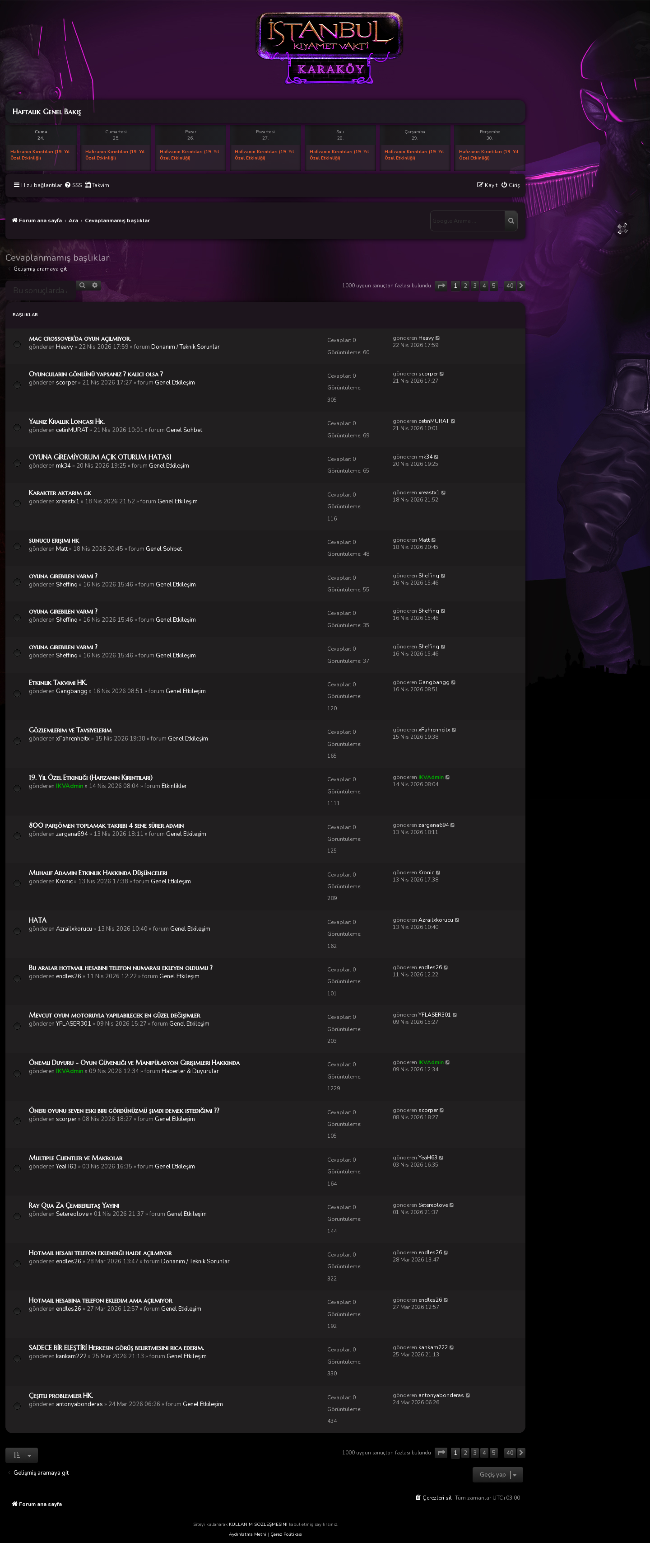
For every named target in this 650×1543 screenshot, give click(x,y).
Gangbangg (72, 691)
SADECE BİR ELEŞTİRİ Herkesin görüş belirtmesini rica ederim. (116, 1348)
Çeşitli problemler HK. (61, 1396)
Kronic (64, 881)
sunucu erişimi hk (54, 540)
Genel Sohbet (184, 430)
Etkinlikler (174, 786)
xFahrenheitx (73, 739)
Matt (62, 549)
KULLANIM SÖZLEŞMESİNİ (258, 1524)
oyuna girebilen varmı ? (63, 576)
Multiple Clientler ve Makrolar (75, 1158)
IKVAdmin (70, 786)
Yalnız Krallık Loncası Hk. (67, 421)
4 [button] (484, 286)
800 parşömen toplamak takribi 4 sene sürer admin (106, 825)
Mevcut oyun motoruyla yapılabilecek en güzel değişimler (114, 1015)
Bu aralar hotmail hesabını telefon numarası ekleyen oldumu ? (121, 968)
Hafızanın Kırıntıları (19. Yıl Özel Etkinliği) (40, 155)
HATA (37, 920)
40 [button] (510, 286)
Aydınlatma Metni (247, 1534)
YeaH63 (66, 1167)
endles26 (68, 976)
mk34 (63, 466)
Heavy (64, 347)
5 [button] (494, 286)
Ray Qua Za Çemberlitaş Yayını (74, 1205)
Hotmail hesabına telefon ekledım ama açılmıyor (100, 1300)
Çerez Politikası (286, 1534)
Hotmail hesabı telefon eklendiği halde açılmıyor (100, 1253)
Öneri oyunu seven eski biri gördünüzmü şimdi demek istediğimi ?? (124, 1111)
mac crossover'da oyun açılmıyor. (80, 338)
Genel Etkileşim (175, 383)
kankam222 (71, 1356)
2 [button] (465, 286)
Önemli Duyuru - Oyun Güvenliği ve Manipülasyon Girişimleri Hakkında (134, 1063)
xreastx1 (67, 501)
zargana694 (72, 834)
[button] (441, 286)
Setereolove (72, 1214)
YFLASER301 (73, 1024)
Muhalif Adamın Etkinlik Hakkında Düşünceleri (98, 873)
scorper (66, 383)
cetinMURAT (72, 430)
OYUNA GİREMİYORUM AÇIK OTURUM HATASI (100, 457)
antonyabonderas (79, 1404)
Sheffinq (67, 585)
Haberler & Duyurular (190, 1071)
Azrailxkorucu (74, 929)
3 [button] (475, 286)
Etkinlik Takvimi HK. (58, 683)
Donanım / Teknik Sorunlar (185, 347)
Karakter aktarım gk (60, 493)
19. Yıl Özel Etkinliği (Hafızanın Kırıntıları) (91, 778)
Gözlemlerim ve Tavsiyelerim (70, 730)
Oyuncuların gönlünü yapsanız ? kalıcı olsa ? (96, 374)
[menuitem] (73, 185)
